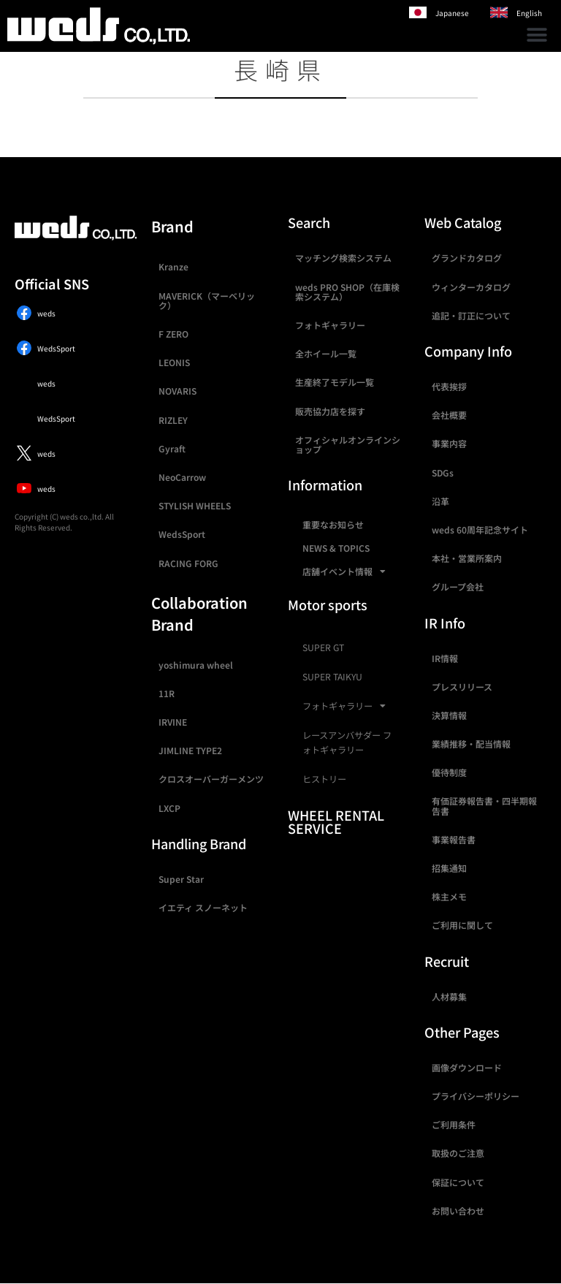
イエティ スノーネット (203, 907)
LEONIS (174, 362)
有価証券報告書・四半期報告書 (484, 805)
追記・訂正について (471, 315)
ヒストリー (324, 779)
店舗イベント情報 (344, 571)
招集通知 (449, 868)
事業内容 (449, 443)
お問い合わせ (458, 1210)
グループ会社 (458, 586)
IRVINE (173, 721)
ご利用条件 (454, 1124)
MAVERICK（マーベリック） (207, 300)
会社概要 (449, 415)
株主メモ (449, 896)
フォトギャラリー (330, 325)
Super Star (181, 879)
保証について (458, 1182)
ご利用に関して (462, 925)
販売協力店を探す (330, 411)
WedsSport (182, 534)
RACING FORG (188, 563)
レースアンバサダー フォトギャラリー (347, 742)
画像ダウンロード (467, 1067)
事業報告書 (454, 839)
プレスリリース (462, 686)
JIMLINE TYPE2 (190, 750)
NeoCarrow (182, 477)
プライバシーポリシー (475, 1096)
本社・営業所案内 (467, 558)
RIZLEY (173, 420)
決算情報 (449, 715)
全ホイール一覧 (325, 353)
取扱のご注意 (458, 1153)
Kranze (173, 266)
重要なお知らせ (333, 524)
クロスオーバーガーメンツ (211, 778)
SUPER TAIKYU (332, 676)
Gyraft (172, 448)
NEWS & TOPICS (336, 548)
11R (167, 693)
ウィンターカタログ (471, 287)
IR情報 (445, 658)
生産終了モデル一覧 (334, 382)
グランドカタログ (467, 257)
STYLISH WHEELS (195, 505)
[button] (537, 34)
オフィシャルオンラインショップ (347, 444)
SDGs (443, 472)
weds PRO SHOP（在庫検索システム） (347, 292)
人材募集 (449, 996)
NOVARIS (177, 390)
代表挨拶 (449, 386)
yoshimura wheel (196, 664)
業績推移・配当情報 (471, 743)
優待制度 (449, 772)
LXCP (169, 808)
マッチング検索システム (343, 257)
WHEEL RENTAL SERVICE (336, 821)
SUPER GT (323, 647)
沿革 (440, 501)
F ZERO (173, 333)
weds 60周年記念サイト (480, 529)
